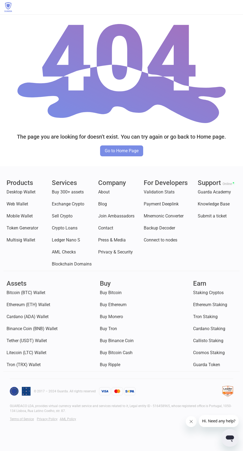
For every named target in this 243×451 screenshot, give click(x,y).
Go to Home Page (122, 150)
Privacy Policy (47, 419)
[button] (236, 7)
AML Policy (68, 419)
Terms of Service (22, 419)
